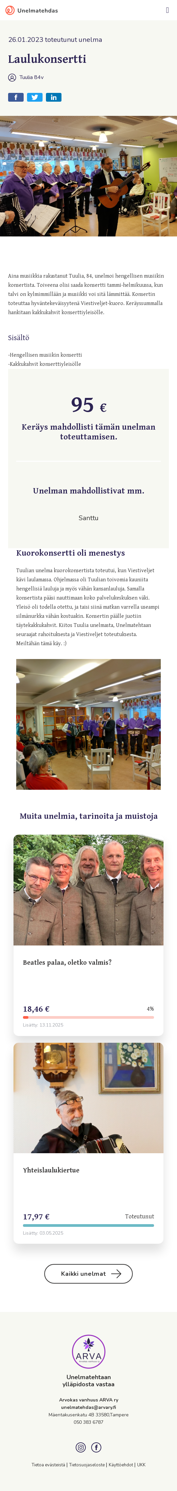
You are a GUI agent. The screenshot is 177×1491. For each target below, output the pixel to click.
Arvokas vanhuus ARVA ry (88, 1400)
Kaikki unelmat (91, 1273)
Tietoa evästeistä (49, 1465)
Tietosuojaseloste (87, 1465)
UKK (141, 1465)
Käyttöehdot (121, 1465)
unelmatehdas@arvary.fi (88, 1407)
